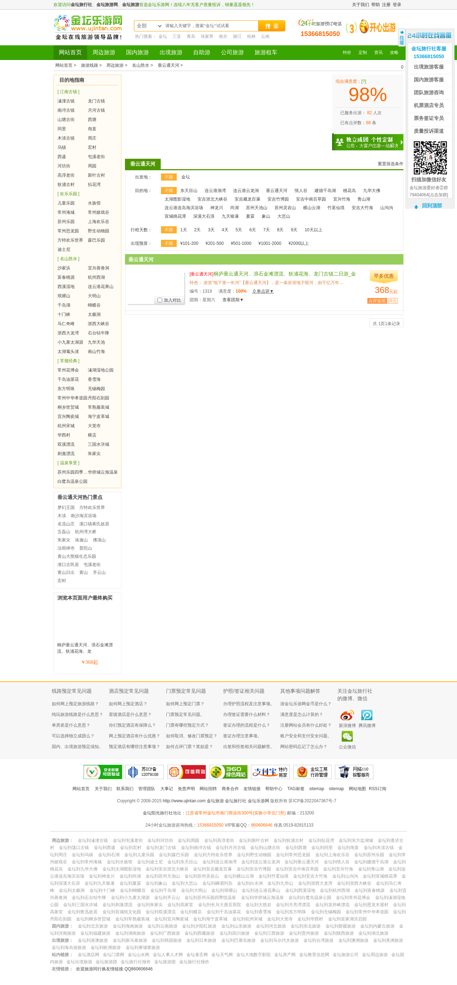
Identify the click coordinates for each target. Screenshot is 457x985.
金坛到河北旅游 (271, 926)
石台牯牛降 (98, 332)
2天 (197, 229)
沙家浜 (63, 268)
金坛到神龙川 (102, 876)
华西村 (63, 435)
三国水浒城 (98, 444)
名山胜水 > (143, 65)
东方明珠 (66, 388)
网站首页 (70, 52)
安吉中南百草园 (311, 199)
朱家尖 (94, 453)
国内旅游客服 (429, 79)
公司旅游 (232, 52)
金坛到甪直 (348, 847)
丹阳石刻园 (98, 397)
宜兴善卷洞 (98, 268)
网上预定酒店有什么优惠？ (134, 735)
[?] (363, 81)
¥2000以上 (298, 243)
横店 (92, 435)
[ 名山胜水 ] (68, 258)
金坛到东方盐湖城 (356, 840)
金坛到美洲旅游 (388, 940)
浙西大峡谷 (98, 323)
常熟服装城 (98, 407)
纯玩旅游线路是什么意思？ (77, 714)
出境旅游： (62, 940)
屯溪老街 (96, 156)
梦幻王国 (66, 507)
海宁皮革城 (98, 416)
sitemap (316, 788)
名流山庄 (66, 523)
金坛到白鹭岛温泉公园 (309, 897)
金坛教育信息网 (314, 954)
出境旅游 (171, 52)
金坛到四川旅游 (235, 933)
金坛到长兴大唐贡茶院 (219, 904)
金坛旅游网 (107, 4)
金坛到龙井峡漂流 (332, 904)
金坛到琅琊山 (224, 890)
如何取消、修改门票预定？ (191, 735)
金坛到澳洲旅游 (353, 940)
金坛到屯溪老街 (128, 840)
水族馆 (94, 203)
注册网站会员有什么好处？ (306, 725)
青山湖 (363, 199)
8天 (280, 229)
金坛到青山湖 (371, 869)
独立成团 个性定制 (371, 139)
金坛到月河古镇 (231, 847)
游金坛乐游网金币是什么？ (306, 703)
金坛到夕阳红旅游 (199, 926)
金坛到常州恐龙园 (293, 854)
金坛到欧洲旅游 (106, 947)
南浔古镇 (66, 110)
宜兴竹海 (341, 199)
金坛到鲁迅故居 (82, 911)
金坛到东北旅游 (306, 926)
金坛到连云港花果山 (261, 890)
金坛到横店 (191, 911)
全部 (142, 26)
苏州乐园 (66, 221)
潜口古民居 (68, 564)
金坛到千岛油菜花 (224, 911)
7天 (266, 229)
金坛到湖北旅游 (373, 933)
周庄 (92, 138)
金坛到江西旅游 (269, 933)
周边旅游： (62, 840)
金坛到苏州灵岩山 (202, 876)
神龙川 (216, 207)
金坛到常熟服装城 (132, 918)
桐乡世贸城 (68, 407)
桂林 (251, 36)
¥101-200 (189, 243)
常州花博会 (68, 370)
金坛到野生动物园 (254, 854)
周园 (92, 165)
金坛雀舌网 (197, 954)
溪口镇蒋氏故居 (94, 523)
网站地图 (357, 788)
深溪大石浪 (204, 216)
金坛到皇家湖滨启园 (347, 918)
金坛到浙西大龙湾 (315, 883)
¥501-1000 (241, 243)
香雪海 (94, 379)
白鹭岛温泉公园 (72, 481)
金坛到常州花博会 (353, 897)
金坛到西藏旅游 (200, 933)
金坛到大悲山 (184, 883)
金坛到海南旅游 (128, 926)
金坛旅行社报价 (136, 961)
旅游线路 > (92, 65)
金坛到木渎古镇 (379, 847)
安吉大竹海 (362, 207)
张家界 (207, 36)
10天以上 (313, 229)
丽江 (237, 36)
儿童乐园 (66, 203)
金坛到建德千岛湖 (371, 861)
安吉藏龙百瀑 (247, 199)
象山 (266, 216)
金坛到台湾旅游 (318, 940)
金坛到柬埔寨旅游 (143, 947)
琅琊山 (63, 295)
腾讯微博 (367, 725)
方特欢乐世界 (70, 240)
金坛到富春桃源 (370, 890)
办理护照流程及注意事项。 (249, 703)
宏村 (92, 147)
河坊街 (63, 165)
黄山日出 (66, 572)
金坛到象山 (156, 883)
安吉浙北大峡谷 (212, 199)
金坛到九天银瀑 (100, 883)
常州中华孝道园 (72, 397)
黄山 (83, 572)
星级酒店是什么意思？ (130, 714)
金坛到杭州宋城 (247, 918)
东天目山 (188, 190)
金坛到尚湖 (130, 876)
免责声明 (186, 788)
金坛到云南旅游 (162, 926)
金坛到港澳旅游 (93, 940)
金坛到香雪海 (258, 911)
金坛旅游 (130, 4)
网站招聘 (208, 788)
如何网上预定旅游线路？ (75, 703)
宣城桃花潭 (175, 216)
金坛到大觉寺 (280, 918)
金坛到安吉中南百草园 (297, 869)
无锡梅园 (96, 388)
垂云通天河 (142, 164)
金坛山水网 (138, 954)
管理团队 (146, 788)
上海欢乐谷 (98, 221)
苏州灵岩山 (285, 207)
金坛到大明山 (194, 890)
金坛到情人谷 (337, 861)
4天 (225, 229)
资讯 (378, 52)
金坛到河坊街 (160, 840)
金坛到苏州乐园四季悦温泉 (210, 897)
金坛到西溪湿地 (300, 890)
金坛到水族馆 (119, 861)
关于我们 (360, 4)
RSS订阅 (377, 788)
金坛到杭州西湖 (335, 890)
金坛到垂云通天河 (302, 861)
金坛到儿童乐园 (139, 854)
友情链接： (62, 968)
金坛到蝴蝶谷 (133, 890)
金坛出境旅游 (79, 961)
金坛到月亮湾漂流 (293, 904)
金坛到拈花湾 (321, 840)
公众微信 (347, 746)
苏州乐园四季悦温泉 (76, 472)
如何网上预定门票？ (185, 703)
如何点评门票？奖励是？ (189, 746)
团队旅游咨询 (429, 92)
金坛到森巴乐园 (174, 854)
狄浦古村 (66, 184)
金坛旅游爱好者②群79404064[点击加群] (429, 191)
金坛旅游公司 (345, 954)
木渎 (61, 515)
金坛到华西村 (310, 918)
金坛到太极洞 (72, 890)
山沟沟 (386, 207)
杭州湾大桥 (85, 531)
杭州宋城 (66, 425)
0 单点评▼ (263, 291)
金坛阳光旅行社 (158, 812)
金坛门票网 (113, 954)
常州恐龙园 (68, 230)
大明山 (94, 295)
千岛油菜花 (68, 379)
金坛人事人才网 (168, 954)
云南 (265, 36)
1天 (183, 229)
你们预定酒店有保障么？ (132, 725)
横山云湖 (311, 207)
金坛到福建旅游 (95, 933)
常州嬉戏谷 (98, 212)
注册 (386, 4)
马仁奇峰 (66, 323)
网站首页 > (66, 65)
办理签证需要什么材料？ (246, 714)
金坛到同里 (322, 847)
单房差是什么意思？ (71, 725)
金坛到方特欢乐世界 (213, 854)
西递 (61, 156)
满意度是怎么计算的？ (301, 714)
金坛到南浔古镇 (196, 847)
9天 (294, 229)
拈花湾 (94, 184)
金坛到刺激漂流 (117, 904)
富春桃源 (66, 277)
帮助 (375, 4)
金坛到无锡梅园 (326, 911)
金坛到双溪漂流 (161, 911)
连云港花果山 (101, 286)
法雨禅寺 (66, 548)
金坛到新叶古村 (254, 840)
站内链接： (62, 954)
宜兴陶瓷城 (68, 416)
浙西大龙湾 (68, 332)
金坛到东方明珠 (291, 911)
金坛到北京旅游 (93, 926)
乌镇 (61, 147)
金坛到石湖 (109, 854)
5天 (239, 229)
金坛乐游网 (258, 800)
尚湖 (234, 207)
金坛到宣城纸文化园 (121, 911)
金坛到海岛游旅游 (69, 947)
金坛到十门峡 (102, 890)
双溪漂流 (66, 444)
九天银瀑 (230, 216)
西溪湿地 (66, 286)
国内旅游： (62, 926)
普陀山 (85, 548)
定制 (362, 52)
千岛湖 (63, 305)
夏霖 (250, 216)
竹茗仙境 (336, 207)
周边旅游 (103, 52)
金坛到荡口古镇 (74, 847)
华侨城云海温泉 (103, 472)
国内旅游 (137, 52)
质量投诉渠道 (429, 131)
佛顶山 (99, 539)
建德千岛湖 (325, 190)
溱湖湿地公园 (101, 370)
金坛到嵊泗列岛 (217, 883)
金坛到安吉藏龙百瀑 (212, 869)
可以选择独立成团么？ (73, 735)
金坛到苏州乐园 (369, 854)
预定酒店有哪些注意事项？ (134, 746)
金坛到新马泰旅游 (130, 940)
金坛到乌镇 (82, 854)
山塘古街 (66, 119)
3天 (211, 229)
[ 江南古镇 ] (68, 91)
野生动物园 (98, 230)
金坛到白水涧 (250, 883)
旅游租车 (266, 52)
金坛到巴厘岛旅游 (238, 940)
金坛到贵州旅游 (304, 933)
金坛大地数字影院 (253, 954)
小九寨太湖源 (70, 342)
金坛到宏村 (130, 847)
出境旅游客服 (429, 67)
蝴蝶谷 (94, 305)
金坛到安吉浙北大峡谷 (167, 869)
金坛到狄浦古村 (288, 840)
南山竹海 (96, 351)
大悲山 (283, 216)
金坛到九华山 (280, 883)
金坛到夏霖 (130, 883)
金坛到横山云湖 (239, 876)
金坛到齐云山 (167, 897)
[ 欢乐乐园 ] (68, 193)
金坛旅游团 (106, 961)
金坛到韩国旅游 (167, 940)
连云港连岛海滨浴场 (184, 207)
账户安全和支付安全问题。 (306, 735)
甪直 (92, 128)
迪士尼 (63, 249)
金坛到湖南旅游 (130, 933)
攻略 (394, 52)
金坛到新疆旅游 (341, 926)
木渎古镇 (66, 138)
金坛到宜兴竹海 (338, 869)
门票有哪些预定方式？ (187, 725)
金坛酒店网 (88, 954)
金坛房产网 (285, 954)
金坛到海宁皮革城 (210, 918)
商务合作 (230, 788)
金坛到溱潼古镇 (93, 840)
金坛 (163, 36)
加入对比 (169, 300)
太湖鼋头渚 (68, 351)
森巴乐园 (96, 240)
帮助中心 (273, 788)
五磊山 (63, 531)
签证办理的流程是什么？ (246, 725)
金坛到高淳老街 (219, 840)
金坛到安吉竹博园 (254, 869)
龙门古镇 (96, 100)
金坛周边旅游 (375, 954)
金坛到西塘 (296, 847)
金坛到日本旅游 (201, 940)
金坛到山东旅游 (236, 926)
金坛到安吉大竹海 (310, 876)
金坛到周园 (188, 840)
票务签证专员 (429, 118)
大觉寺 (94, 425)
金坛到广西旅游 (165, 933)
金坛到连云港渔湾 (219, 861)
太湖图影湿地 (177, 199)
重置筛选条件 (390, 163)
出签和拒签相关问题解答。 (249, 746)
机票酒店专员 (429, 105)
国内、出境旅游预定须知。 (77, 746)
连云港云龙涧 (246, 190)
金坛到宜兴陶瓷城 (171, 918)
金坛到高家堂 (180, 904)
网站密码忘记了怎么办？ (303, 746)
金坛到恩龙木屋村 (371, 904)
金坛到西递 (104, 847)
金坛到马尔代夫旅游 (279, 940)
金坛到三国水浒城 (80, 904)
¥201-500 (215, 243)
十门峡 (63, 314)
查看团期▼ (233, 299)
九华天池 (96, 342)
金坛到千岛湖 (163, 890)
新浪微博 (347, 725)
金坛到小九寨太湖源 (130, 897)
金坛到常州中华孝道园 (367, 911)
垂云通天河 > (170, 65)
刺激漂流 (66, 453)
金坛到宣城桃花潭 (380, 876)
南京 (223, 36)
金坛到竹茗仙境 (273, 876)
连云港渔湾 (215, 190)
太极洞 (94, 314)
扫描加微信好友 (428, 179)
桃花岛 (349, 190)
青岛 (191, 36)
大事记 (166, 788)
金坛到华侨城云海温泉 (262, 897)
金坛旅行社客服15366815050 (428, 52)
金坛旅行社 (81, 4)
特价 (347, 52)
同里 (61, 128)
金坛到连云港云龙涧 (260, 861)
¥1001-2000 (269, 243)
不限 (169, 177)
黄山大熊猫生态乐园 (76, 556)
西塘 (92, 119)
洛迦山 (81, 539)
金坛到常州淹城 (87, 861)
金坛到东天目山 (182, 861)
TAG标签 (296, 788)
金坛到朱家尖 (150, 904)
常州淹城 (66, 212)
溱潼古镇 (66, 100)
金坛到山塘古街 (265, 847)
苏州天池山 (256, 207)
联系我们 (125, 788)
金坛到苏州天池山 (163, 876)
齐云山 (99, 572)
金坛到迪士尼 (150, 861)
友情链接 (252, 788)
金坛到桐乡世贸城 (93, 918)
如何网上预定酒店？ (128, 703)
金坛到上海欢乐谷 (332, 854)
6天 (252, 229)
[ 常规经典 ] (68, 360)
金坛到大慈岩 (258, 904)
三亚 (176, 36)
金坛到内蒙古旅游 (377, 926)
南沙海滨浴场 (83, 515)
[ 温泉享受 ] (68, 462)
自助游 (201, 52)
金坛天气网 (222, 954)
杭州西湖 (96, 277)
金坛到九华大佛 (82, 869)
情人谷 (301, 190)
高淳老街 (66, 175)
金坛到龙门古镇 (161, 847)
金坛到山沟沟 (345, 876)
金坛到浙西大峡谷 (354, 883)
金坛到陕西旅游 (339, 933)
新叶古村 (96, 175)
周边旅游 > (117, 65)
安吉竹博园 (278, 199)
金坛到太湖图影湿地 (121, 869)
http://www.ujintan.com (184, 800)
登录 (397, 4)
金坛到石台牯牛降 (89, 897)
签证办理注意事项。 (242, 735)
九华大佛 (371, 190)
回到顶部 (432, 205)
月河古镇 (96, 110)
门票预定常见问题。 (185, 714)
